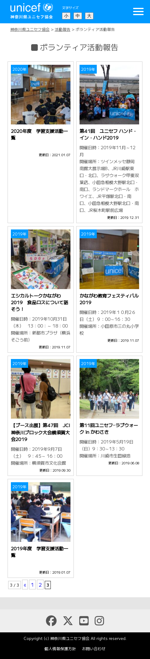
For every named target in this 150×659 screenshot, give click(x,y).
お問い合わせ (94, 648)
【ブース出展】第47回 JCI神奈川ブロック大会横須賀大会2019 (40, 432)
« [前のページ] (25, 584)
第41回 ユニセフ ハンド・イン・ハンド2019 (108, 134)
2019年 (88, 69)
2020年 (19, 69)
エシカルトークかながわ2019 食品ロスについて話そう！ (39, 302)
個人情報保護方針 (60, 648)
